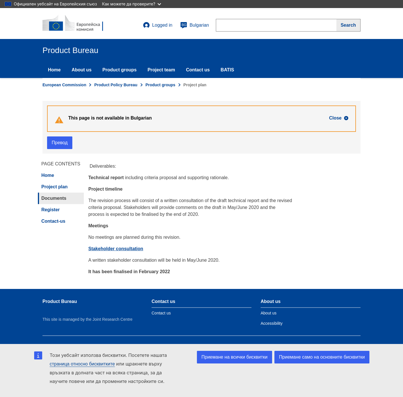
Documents (53, 198)
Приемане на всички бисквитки (235, 357)
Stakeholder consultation (115, 248)
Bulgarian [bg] (194, 25)
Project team (161, 69)
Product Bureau (59, 301)
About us (81, 69)
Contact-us (53, 221)
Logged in (157, 25)
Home (54, 69)
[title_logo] (77, 23)
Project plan (54, 186)
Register (50, 209)
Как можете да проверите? (131, 3)
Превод (60, 142)
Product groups (119, 69)
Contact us (198, 69)
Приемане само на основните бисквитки (322, 357)
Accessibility (271, 323)
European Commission (64, 85)
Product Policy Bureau (115, 85)
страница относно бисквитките (82, 363)
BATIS (227, 69)
